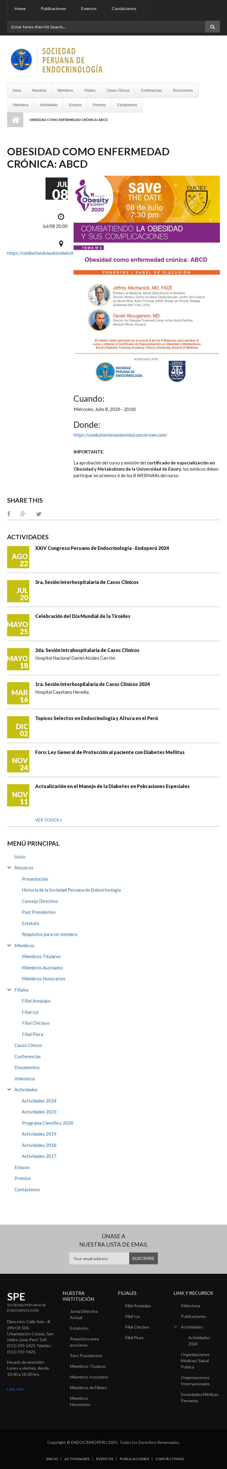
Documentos (183, 90)
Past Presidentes (39, 912)
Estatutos (79, 1328)
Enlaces (75, 105)
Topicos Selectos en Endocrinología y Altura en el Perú (96, 718)
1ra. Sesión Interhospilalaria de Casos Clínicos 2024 (92, 684)
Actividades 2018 (39, 1145)
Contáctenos (124, 8)
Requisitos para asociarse (84, 1341)
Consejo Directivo (40, 901)
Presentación (35, 879)
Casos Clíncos (118, 90)
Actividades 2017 (39, 1156)
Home (20, 8)
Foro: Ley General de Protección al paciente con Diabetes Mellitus (110, 752)
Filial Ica (30, 1012)
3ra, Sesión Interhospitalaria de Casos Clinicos (87, 582)
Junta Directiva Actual (84, 1314)
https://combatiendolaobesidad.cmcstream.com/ (54, 253)
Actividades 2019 (39, 1134)
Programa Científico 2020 (47, 1123)
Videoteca (20, 105)
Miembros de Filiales (88, 1387)
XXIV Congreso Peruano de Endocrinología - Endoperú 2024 (102, 548)
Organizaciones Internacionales (195, 1380)
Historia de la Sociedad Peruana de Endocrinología (71, 889)
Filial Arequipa (36, 1000)
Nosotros (39, 90)
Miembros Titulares (41, 956)
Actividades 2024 (39, 1100)
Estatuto (30, 923)
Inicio (17, 90)
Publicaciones (53, 8)
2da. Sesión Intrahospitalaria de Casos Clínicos (87, 650)
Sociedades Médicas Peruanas (199, 1397)
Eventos (89, 8)
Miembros (65, 90)
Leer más (15, 1388)
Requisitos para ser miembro (49, 934)
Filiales (90, 90)
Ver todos (47, 819)
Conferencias (151, 90)
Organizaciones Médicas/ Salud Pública (195, 1360)
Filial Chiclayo (36, 1023)
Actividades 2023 (39, 1111)
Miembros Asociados (42, 967)
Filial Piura (32, 1034)
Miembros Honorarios (43, 978)
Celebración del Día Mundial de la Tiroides (82, 616)
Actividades (49, 105)
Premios (99, 105)
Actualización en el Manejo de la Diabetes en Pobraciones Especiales (112, 786)
